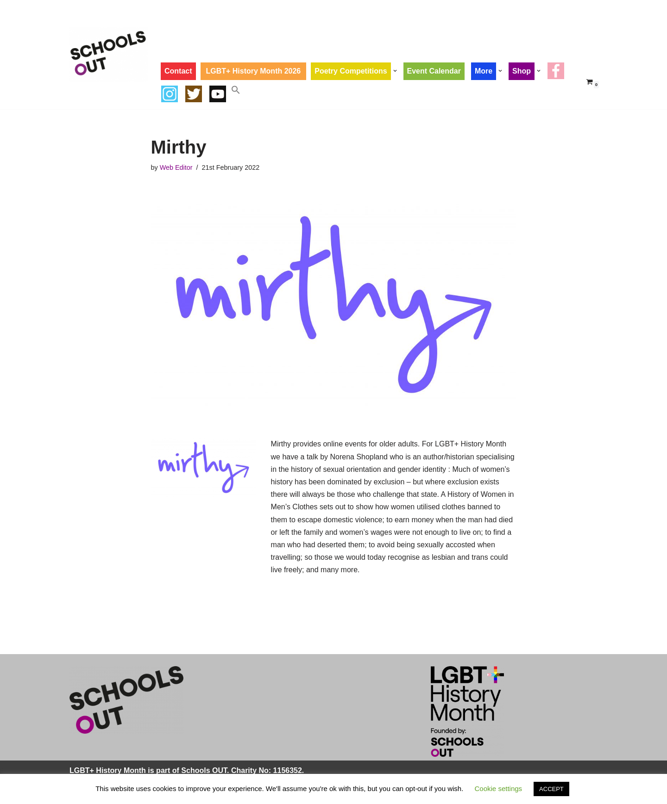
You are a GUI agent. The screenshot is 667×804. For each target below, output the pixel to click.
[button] (395, 71)
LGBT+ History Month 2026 (253, 71)
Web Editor (176, 167)
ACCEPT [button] (551, 788)
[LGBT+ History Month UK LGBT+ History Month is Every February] (108, 54)
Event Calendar (434, 71)
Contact (178, 71)
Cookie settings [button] (498, 788)
